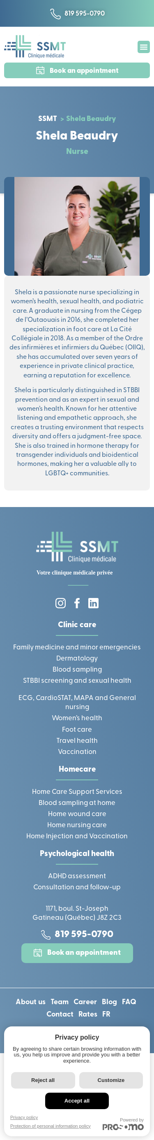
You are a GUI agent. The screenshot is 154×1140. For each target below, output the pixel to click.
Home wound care (77, 814)
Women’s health (77, 718)
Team (60, 1002)
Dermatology (77, 658)
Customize (111, 1080)
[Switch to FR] (106, 1015)
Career (85, 1002)
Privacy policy (24, 1117)
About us (31, 1002)
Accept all (77, 1101)
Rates (87, 1015)
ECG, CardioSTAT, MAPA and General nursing (77, 703)
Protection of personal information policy (50, 1126)
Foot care (77, 729)
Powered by (123, 1123)
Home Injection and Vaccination (77, 836)
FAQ (129, 1002)
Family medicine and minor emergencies (77, 647)
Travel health (77, 741)
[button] (144, 47)
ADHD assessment (77, 876)
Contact (60, 1015)
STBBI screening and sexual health (77, 680)
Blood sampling (77, 669)
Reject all (43, 1080)
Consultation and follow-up (77, 887)
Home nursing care (77, 825)
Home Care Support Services (77, 792)
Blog (109, 1002)
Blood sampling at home (77, 803)
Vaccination (77, 752)
